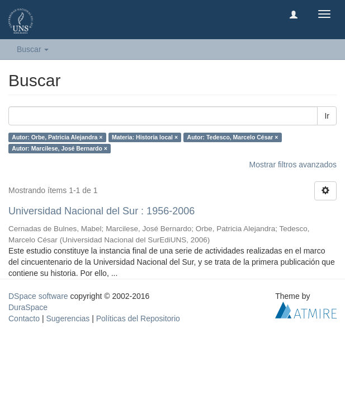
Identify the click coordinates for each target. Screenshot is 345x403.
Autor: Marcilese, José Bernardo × (59, 148)
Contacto (24, 318)
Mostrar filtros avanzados (293, 164)
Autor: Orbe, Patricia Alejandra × (57, 137)
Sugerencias (67, 318)
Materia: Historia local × (145, 137)
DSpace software (38, 296)
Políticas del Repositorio (138, 318)
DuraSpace (28, 307)
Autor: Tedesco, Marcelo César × (232, 137)
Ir (326, 115)
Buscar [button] (33, 49)
